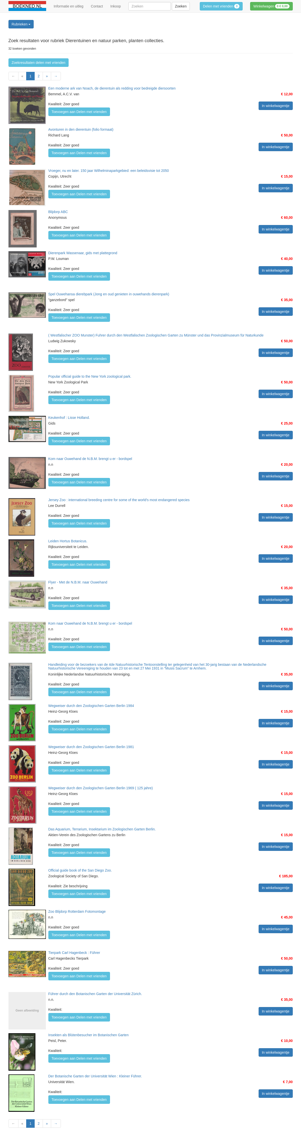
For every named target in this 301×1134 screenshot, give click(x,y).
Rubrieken (21, 24)
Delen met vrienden (221, 6)
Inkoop (115, 6)
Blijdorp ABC (58, 212)
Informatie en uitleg (68, 6)
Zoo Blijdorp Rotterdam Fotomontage (77, 911)
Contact (97, 6)
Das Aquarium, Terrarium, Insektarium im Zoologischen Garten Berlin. (102, 829)
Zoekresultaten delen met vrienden (39, 63)
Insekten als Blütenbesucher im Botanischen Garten (88, 1035)
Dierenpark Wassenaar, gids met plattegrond (82, 253)
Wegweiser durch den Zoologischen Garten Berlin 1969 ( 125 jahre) (100, 788)
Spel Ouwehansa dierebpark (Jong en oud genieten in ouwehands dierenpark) (108, 294)
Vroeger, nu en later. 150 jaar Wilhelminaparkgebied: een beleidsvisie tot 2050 (108, 171)
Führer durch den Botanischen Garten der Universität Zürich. (95, 994)
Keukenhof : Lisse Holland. (69, 418)
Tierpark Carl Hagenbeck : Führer (74, 953)
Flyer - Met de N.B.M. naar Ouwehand (77, 582)
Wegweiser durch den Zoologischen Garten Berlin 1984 (91, 706)
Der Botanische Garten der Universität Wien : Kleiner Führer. (95, 1076)
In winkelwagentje (276, 106)
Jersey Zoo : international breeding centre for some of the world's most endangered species (119, 500)
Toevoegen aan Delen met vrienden (79, 112)
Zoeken (181, 6)
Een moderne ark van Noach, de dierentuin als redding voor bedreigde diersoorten (112, 88)
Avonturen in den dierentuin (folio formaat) (80, 129)
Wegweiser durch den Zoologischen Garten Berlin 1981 (91, 747)
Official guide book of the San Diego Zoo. (80, 870)
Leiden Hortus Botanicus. (67, 541)
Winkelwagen (271, 6)
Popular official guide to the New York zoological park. (89, 376)
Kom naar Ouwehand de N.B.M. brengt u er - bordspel (90, 459)
